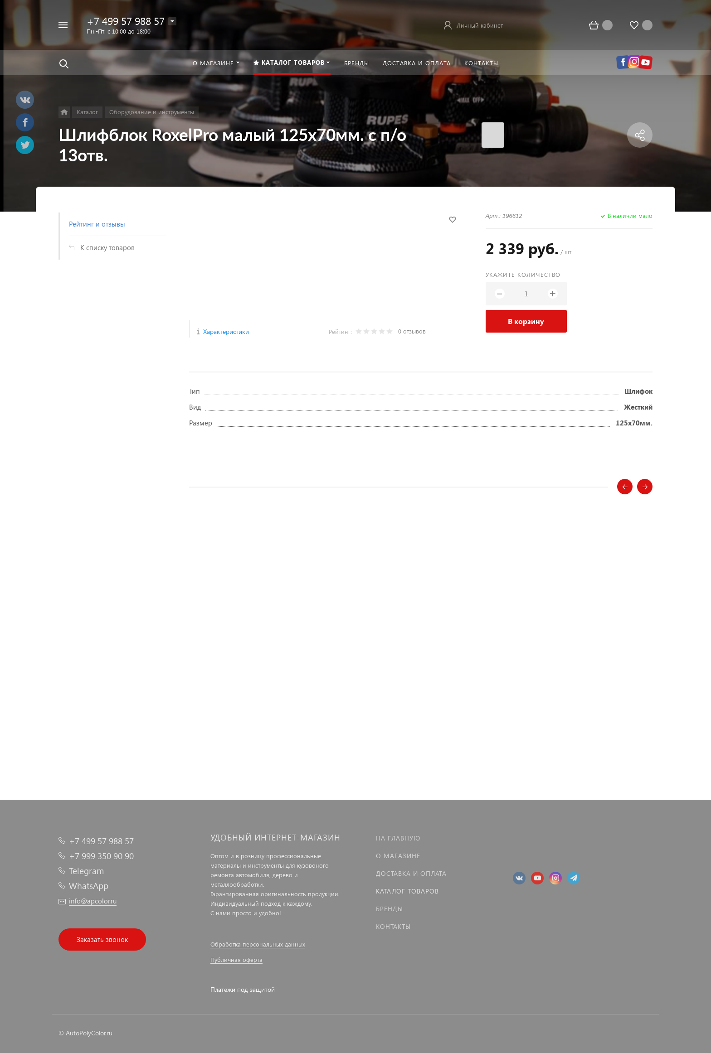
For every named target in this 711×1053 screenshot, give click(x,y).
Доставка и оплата (411, 873)
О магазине (398, 855)
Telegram (86, 870)
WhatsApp (88, 885)
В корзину (526, 321)
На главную (398, 838)
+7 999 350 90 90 (101, 855)
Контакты (393, 926)
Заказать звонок (102, 939)
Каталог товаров (407, 891)
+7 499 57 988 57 (126, 21)
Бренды (389, 908)
